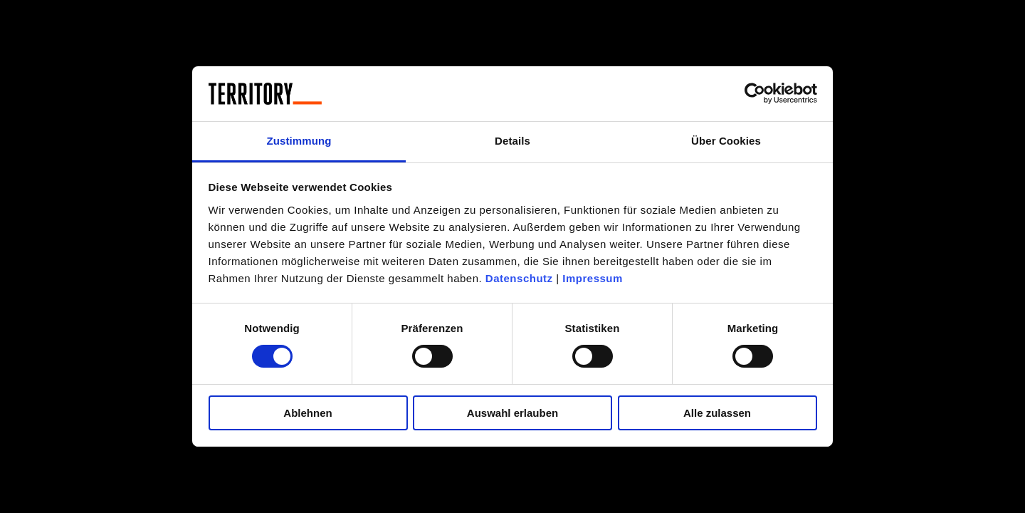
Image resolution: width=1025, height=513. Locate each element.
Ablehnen (307, 413)
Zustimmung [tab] (299, 141)
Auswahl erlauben (512, 413)
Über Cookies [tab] (726, 141)
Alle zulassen (717, 413)
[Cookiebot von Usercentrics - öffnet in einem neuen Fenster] (755, 93)
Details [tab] (512, 141)
